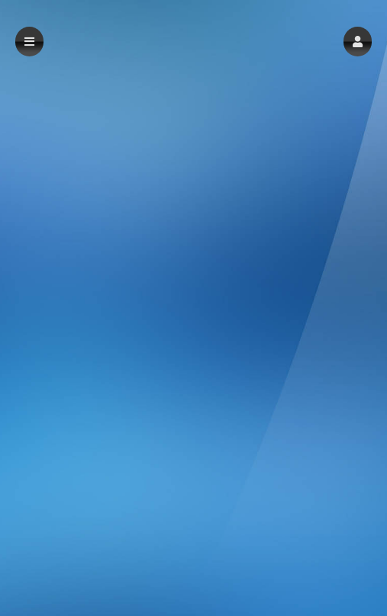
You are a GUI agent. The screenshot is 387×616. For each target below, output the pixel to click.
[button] (357, 41)
